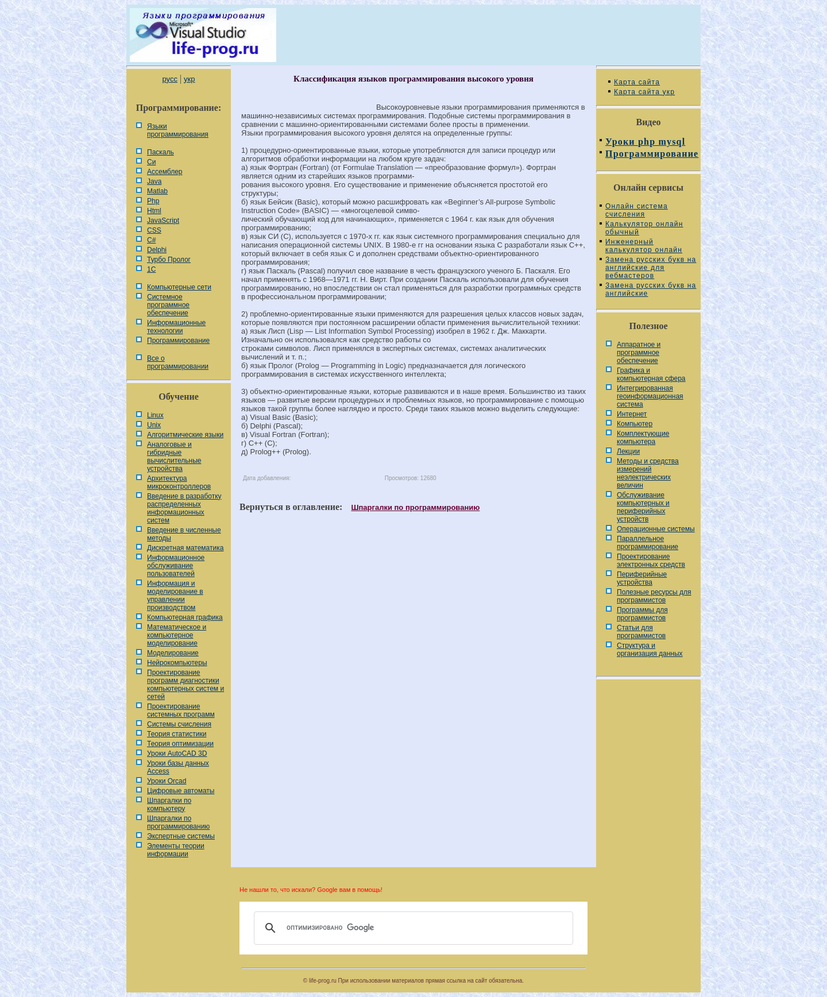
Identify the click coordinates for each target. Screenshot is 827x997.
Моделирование (173, 653)
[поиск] (412, 928)
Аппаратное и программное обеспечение (638, 353)
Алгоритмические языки (185, 435)
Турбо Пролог (169, 260)
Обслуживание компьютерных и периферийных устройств (643, 507)
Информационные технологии (176, 327)
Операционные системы (656, 529)
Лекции (628, 451)
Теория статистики (176, 734)
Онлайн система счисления (636, 210)
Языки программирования (177, 130)
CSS (154, 230)
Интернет (632, 414)
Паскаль (160, 152)
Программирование (178, 341)
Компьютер (634, 424)
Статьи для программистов (641, 632)
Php (153, 201)
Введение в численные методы (184, 534)
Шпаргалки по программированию (178, 822)
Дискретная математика (185, 548)
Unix (154, 425)
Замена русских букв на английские (650, 289)
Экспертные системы (181, 836)
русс (169, 79)
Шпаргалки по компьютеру (169, 805)
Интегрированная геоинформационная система (650, 396)
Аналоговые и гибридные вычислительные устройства (174, 456)
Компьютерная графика (185, 617)
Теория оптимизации (180, 744)
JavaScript (163, 221)
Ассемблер (164, 172)
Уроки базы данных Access (178, 767)
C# (151, 240)
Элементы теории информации (175, 850)
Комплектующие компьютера (643, 438)
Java (154, 181)
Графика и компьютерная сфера (651, 374)
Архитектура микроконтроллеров (179, 482)
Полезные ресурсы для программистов (654, 596)
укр (189, 79)
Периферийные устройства (642, 578)
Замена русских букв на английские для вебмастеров (650, 268)
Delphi (157, 250)
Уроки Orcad (166, 781)
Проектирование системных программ (181, 710)
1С (151, 269)
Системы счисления (179, 724)
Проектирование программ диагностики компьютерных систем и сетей (185, 684)
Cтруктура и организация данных (650, 650)
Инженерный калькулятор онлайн (643, 246)
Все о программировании (177, 362)
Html (154, 211)
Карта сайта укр (644, 92)
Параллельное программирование (647, 543)
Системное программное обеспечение (168, 305)
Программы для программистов (642, 614)
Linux (155, 415)
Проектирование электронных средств (651, 560)
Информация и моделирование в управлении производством (175, 595)
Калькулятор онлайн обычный (644, 228)
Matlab (157, 191)
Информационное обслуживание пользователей (175, 566)
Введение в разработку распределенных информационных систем (184, 508)
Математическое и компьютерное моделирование (176, 635)
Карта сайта (637, 82)
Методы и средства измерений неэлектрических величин (648, 473)
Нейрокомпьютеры (177, 663)
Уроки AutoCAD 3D (177, 753)
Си (151, 162)
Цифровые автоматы (180, 791)
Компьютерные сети (179, 287)
